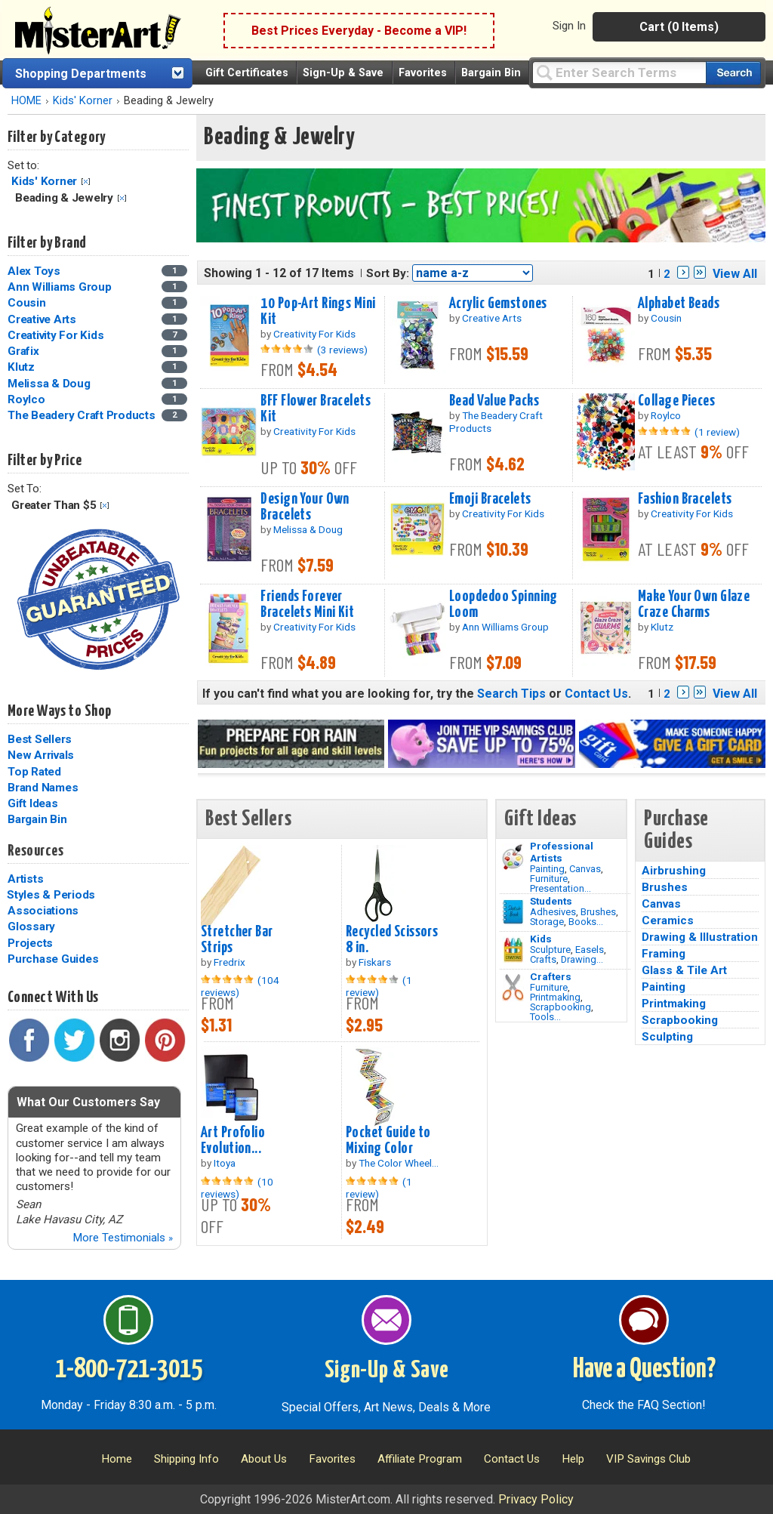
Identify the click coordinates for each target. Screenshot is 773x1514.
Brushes (598, 911)
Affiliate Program (419, 1459)
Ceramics (668, 920)
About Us (264, 1459)
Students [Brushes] (551, 901)
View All (735, 274)
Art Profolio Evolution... (233, 1140)
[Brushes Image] (513, 912)
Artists (25, 879)
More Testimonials (122, 1237)
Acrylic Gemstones (498, 303)
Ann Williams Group (60, 287)
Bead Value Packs (494, 401)
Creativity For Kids (55, 335)
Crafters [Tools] (550, 976)
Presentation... (560, 888)
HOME (26, 100)
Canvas (585, 868)
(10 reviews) (237, 1188)
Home (116, 1459)
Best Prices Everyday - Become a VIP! (359, 30)
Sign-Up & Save (343, 72)
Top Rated (34, 772)
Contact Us (596, 693)
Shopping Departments (80, 73)
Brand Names (43, 787)
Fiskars (375, 962)
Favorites (423, 72)
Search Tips (511, 693)
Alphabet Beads (678, 303)
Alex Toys (34, 271)
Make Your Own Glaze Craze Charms (694, 604)
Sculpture (550, 949)
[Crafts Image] (513, 950)
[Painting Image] (513, 857)
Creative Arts (42, 319)
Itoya (225, 1163)
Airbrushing (674, 870)
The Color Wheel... (399, 1163)
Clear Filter (86, 181)
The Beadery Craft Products (82, 415)
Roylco (26, 399)
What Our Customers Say (88, 1102)
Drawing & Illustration (700, 937)
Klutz (21, 367)
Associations (43, 910)
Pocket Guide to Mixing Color (388, 1140)
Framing (663, 954)
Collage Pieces (676, 401)
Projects (30, 943)
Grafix (23, 351)
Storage (547, 921)
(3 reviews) (342, 350)
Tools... (545, 1016)
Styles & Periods (51, 895)
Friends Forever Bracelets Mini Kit (307, 604)
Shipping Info (186, 1459)
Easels (589, 949)
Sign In (569, 25)
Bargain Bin (491, 72)
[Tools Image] (513, 987)
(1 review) (717, 432)
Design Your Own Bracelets (304, 507)
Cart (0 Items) (679, 27)
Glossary (31, 926)
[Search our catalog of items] (733, 73)
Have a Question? (644, 1369)
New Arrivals (41, 755)
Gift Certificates (246, 72)
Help (573, 1459)
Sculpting (667, 1037)
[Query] (619, 72)
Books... (585, 921)
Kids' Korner (82, 100)
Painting (547, 868)
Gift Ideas (33, 803)
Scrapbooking (560, 1007)
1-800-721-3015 (128, 1369)
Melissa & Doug (49, 383)
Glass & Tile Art (684, 970)
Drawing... (582, 959)
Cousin (27, 303)
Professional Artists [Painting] (561, 852)
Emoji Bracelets (490, 499)
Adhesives (553, 911)
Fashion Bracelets (684, 499)
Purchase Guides (53, 959)
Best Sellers (40, 739)
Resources (35, 851)
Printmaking (555, 997)
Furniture (549, 878)
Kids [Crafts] (541, 939)
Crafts (543, 959)
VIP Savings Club (648, 1459)
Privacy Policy (536, 1499)
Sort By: (387, 273)
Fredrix (229, 962)
